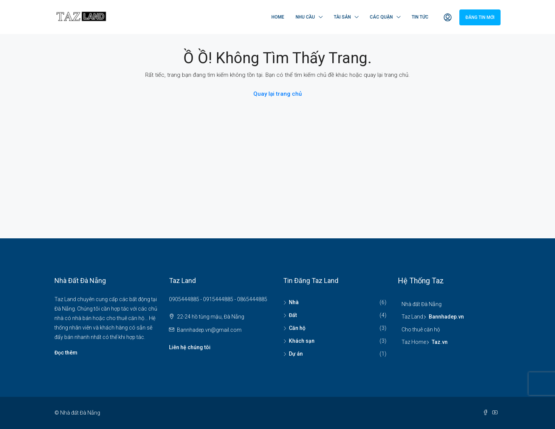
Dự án (296, 354)
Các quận (381, 17)
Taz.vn (440, 342)
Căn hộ (297, 328)
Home (277, 17)
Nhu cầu (305, 17)
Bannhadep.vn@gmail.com (209, 330)
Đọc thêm (66, 353)
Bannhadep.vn (446, 317)
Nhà (294, 302)
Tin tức (420, 17)
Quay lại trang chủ (277, 93)
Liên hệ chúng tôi (190, 347)
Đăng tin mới (480, 17)
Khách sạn (302, 341)
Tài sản (342, 17)
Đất (293, 315)
